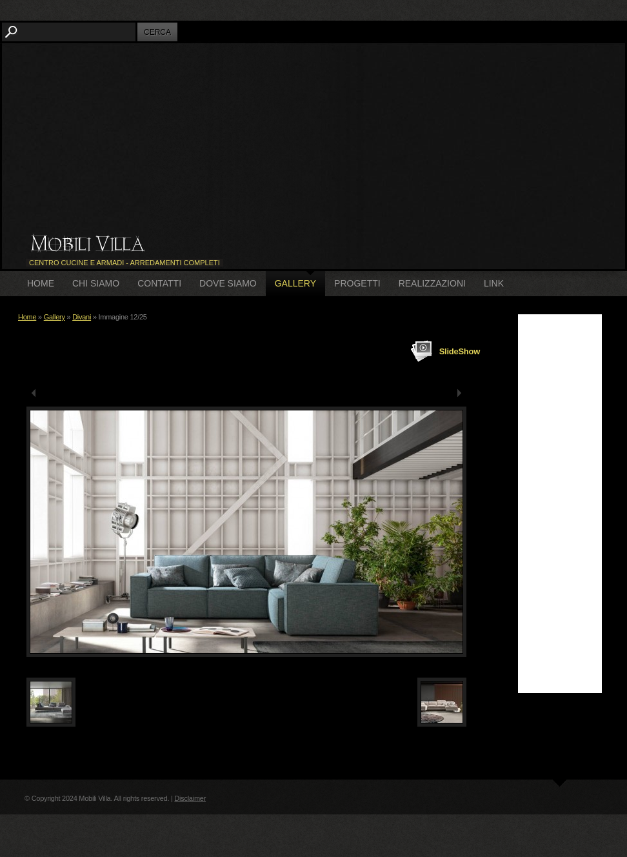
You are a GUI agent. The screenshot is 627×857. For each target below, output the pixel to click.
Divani (81, 317)
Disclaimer (190, 798)
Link (494, 283)
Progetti (357, 283)
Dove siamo (228, 283)
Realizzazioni (432, 283)
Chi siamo (95, 283)
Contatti (159, 283)
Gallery (295, 283)
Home (40, 283)
